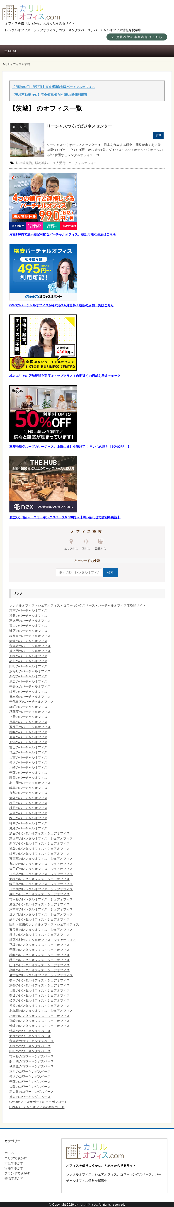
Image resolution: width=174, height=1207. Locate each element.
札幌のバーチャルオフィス (28, 732)
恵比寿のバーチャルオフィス (30, 620)
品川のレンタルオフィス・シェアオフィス (39, 919)
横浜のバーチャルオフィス (28, 762)
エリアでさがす (16, 1158)
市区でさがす (14, 1163)
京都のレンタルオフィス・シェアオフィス (39, 985)
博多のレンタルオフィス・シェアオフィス (39, 1005)
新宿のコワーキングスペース (30, 1036)
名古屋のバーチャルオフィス (30, 783)
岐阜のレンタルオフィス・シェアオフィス (39, 980)
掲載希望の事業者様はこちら (137, 37)
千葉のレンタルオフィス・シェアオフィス (39, 950)
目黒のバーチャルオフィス (28, 722)
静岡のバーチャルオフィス (28, 777)
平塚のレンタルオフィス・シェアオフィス (39, 945)
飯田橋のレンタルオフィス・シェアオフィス (41, 884)
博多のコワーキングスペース (30, 1097)
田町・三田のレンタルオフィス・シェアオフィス (44, 924)
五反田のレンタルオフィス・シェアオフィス (41, 929)
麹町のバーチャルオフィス (28, 707)
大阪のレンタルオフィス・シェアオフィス (39, 990)
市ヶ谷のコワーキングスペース (31, 1056)
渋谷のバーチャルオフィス (28, 615)
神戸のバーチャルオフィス (28, 808)
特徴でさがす (14, 1178)
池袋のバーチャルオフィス (28, 681)
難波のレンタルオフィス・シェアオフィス (39, 995)
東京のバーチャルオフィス (28, 610)
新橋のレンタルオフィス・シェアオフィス (39, 879)
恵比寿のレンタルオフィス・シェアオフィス (41, 838)
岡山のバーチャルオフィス (28, 818)
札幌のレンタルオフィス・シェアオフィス (39, 955)
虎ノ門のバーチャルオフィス (30, 651)
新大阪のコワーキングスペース (31, 1091)
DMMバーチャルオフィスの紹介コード (36, 1107)
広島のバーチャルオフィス (28, 813)
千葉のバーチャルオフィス (28, 772)
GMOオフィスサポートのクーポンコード (38, 1102)
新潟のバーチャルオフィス (28, 742)
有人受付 (59, 163)
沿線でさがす (14, 1168)
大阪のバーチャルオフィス (28, 798)
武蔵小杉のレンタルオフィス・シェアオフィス (42, 940)
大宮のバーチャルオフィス (28, 757)
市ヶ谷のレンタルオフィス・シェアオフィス (41, 899)
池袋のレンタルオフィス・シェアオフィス (39, 848)
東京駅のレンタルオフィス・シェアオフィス (41, 858)
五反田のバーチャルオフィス (30, 727)
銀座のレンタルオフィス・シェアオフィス (39, 853)
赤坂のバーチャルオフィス (28, 641)
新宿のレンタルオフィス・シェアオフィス (39, 843)
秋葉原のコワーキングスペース (31, 1066)
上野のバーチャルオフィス (28, 717)
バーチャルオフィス (82, 163)
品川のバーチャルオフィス (28, 661)
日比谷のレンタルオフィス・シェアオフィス (41, 874)
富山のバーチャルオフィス (28, 747)
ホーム (9, 1153)
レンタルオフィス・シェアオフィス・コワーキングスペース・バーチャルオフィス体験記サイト (77, 605)
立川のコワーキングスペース (30, 1071)
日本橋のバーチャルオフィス (30, 696)
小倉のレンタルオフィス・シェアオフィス (39, 1016)
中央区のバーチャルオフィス (30, 686)
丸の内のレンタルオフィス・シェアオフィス (41, 864)
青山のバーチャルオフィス (28, 625)
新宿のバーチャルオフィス (28, 676)
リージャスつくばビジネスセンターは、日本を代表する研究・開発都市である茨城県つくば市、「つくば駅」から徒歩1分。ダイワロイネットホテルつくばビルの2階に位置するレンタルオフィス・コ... (105, 150)
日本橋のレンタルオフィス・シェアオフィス (41, 889)
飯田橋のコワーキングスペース (31, 1061)
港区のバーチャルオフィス (28, 631)
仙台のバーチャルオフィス (28, 737)
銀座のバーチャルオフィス (28, 691)
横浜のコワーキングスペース (30, 1076)
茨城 (158, 135)
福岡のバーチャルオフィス (28, 823)
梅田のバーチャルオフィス (28, 803)
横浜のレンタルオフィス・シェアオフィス (39, 934)
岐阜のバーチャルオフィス (28, 788)
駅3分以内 (42, 163)
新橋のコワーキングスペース (30, 1046)
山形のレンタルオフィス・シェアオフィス (39, 965)
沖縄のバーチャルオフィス (28, 828)
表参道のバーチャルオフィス (30, 636)
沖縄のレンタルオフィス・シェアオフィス (39, 1026)
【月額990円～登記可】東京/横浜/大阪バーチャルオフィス (53, 87)
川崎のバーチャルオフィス (28, 767)
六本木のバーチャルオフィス (30, 646)
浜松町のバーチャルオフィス (30, 671)
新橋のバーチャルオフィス (28, 656)
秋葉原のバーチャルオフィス (30, 712)
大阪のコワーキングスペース (30, 1086)
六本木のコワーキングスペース (31, 1041)
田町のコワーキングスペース (30, 1051)
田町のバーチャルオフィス (28, 666)
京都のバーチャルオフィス (28, 793)
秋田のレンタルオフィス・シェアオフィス (39, 960)
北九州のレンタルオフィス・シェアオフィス (41, 1010)
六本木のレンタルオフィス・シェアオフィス (41, 909)
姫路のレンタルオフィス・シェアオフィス (39, 1000)
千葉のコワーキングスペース (30, 1081)
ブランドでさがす (17, 1173)
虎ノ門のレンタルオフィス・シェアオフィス (41, 914)
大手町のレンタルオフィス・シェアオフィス (41, 869)
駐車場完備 (24, 163)
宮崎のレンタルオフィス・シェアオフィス (39, 1021)
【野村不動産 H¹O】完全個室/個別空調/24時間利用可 (49, 95)
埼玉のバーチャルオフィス (28, 752)
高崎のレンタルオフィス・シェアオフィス (39, 970)
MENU (11, 51)
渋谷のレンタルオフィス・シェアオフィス (39, 833)
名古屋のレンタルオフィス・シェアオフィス (41, 975)
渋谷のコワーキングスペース (30, 1031)
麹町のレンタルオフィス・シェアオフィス (39, 894)
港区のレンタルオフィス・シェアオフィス (39, 904)
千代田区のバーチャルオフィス (31, 701)
